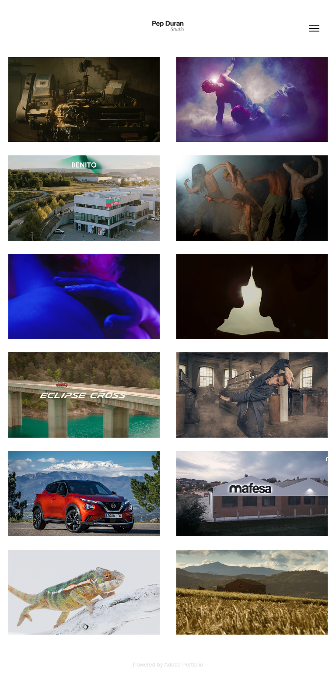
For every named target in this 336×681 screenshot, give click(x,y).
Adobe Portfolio (183, 664)
